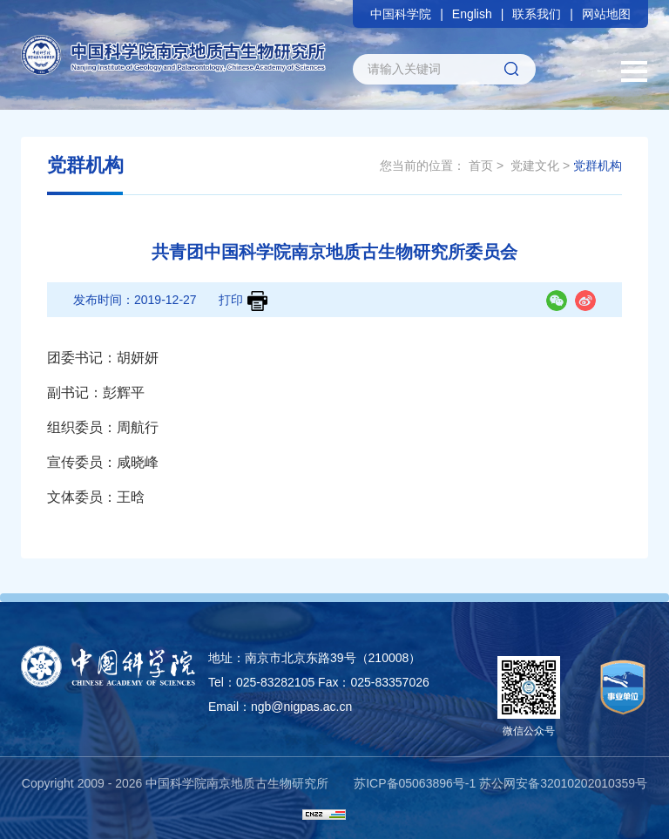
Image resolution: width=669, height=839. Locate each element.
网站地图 (606, 14)
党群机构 (597, 166)
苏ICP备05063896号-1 (415, 783)
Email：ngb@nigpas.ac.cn (280, 707)
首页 (481, 166)
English (472, 14)
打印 (243, 301)
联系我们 (536, 14)
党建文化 (534, 166)
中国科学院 (400, 14)
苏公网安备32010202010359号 (563, 783)
